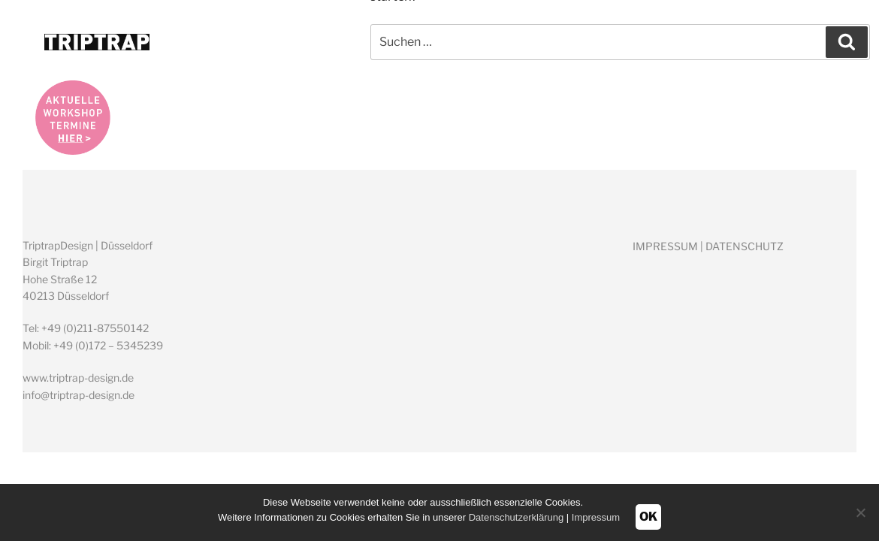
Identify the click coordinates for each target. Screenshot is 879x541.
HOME (455, 42)
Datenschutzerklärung (516, 517)
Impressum (596, 517)
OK (648, 516)
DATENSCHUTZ (744, 246)
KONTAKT (786, 42)
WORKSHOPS (671, 42)
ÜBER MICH (549, 42)
